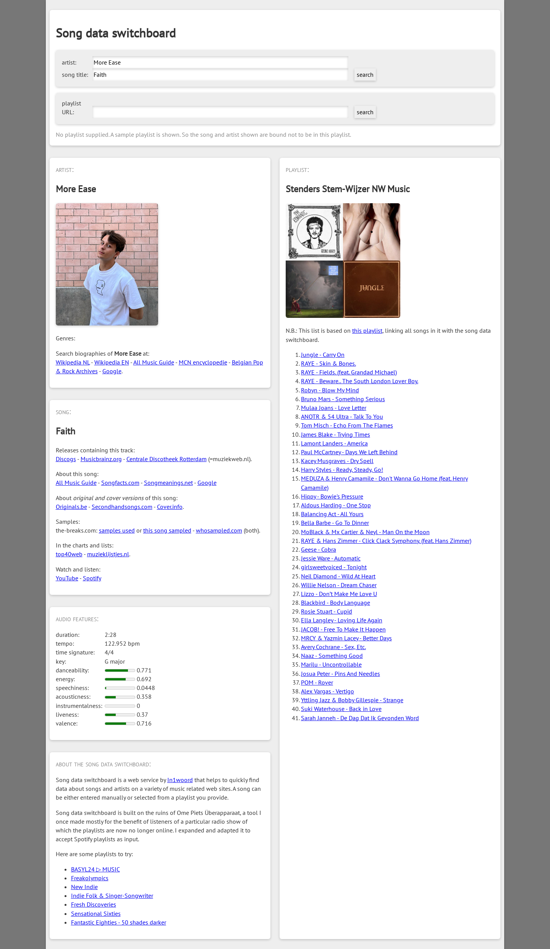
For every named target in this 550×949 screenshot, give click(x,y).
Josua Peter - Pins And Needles (340, 673)
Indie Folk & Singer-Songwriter (112, 895)
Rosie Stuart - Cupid (326, 611)
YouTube (67, 578)
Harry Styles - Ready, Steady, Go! (342, 469)
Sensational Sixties (96, 913)
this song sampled (167, 530)
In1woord (180, 780)
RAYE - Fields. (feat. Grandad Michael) (349, 372)
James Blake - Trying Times (335, 434)
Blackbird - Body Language (335, 602)
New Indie (84, 887)
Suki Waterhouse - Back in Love (341, 709)
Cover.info (170, 506)
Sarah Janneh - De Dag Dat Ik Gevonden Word (360, 718)
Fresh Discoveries (93, 904)
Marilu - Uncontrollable (331, 664)
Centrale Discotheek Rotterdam (166, 459)
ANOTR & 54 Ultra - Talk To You (342, 416)
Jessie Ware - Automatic (331, 558)
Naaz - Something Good (332, 655)
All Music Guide (153, 362)
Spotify (92, 578)
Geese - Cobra (318, 549)
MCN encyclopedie (203, 362)
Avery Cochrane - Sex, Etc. (333, 647)
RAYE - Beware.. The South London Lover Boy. (359, 381)
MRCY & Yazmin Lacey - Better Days (346, 638)
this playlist (367, 330)
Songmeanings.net (168, 482)
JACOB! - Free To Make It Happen (343, 629)
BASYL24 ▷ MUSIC (95, 869)
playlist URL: (71, 107)
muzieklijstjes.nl (108, 554)
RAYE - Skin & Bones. (328, 363)
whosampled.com (219, 530)
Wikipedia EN (111, 362)
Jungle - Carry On (323, 354)
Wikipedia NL (73, 362)
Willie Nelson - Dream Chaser (339, 585)
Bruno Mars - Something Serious (343, 399)
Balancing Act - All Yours (332, 514)
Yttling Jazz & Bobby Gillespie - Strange (352, 700)
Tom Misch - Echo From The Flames (347, 425)
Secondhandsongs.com (122, 506)
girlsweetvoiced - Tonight (334, 567)
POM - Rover (317, 682)
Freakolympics (89, 878)
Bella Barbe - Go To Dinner (335, 522)
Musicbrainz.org (101, 459)
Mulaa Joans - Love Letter (333, 407)
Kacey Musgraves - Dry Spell (337, 461)
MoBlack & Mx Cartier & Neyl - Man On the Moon (365, 532)
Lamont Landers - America (334, 443)
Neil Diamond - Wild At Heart (338, 576)
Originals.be (71, 506)
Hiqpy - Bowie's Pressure (332, 496)
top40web (69, 554)
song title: (75, 74)
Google (111, 371)
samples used (117, 530)
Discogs (66, 459)
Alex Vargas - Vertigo (327, 691)
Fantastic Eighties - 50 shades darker (118, 922)
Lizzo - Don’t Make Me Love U (339, 594)
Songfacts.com (120, 482)
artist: (69, 62)
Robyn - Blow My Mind (330, 390)
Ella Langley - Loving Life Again (341, 620)
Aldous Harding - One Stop (336, 505)
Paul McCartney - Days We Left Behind (349, 452)
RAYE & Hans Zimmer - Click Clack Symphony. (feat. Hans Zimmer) (386, 540)
